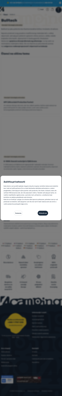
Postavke (18, 213)
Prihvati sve (43, 213)
